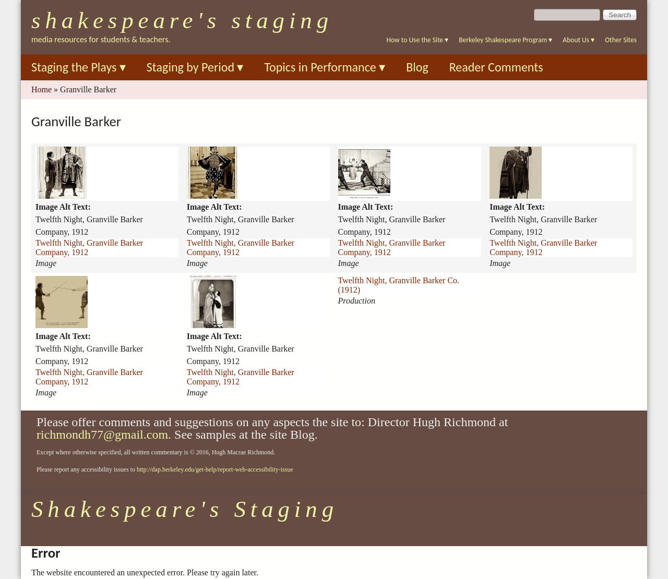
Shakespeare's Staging (182, 20)
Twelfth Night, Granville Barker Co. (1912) (399, 285)
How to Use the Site (418, 39)
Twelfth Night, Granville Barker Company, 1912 (89, 247)
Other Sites (621, 39)
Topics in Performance (324, 67)
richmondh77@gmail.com (102, 434)
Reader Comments (496, 67)
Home (41, 89)
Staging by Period (195, 67)
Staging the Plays (78, 67)
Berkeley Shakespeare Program (505, 39)
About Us (578, 39)
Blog (417, 67)
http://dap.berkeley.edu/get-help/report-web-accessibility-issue (215, 469)
